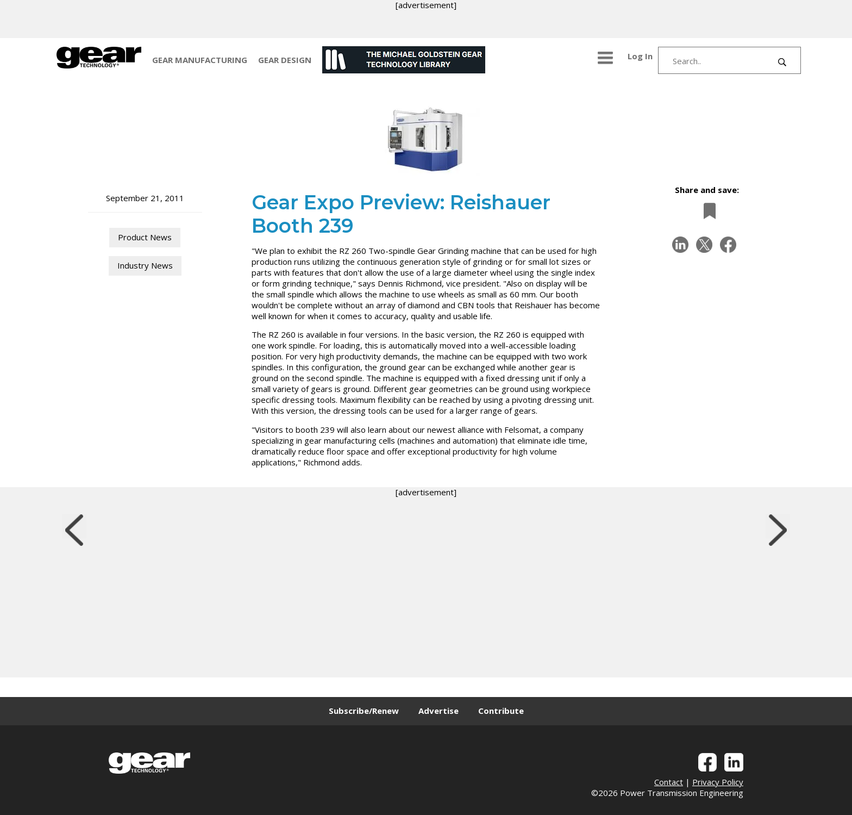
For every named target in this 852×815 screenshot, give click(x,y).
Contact (668, 781)
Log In (640, 56)
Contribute (501, 710)
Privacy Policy (717, 781)
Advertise (438, 710)
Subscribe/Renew (364, 710)
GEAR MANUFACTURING (199, 59)
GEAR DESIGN (284, 59)
